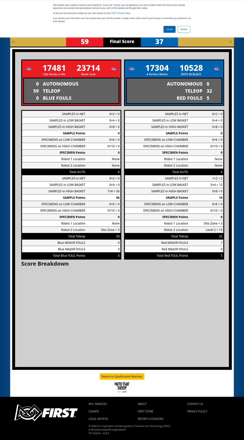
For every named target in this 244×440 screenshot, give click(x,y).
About (142, 404)
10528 (191, 67)
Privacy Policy (120, 13)
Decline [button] (183, 29)
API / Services (98, 404)
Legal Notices (98, 419)
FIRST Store (146, 411)
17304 (157, 67)
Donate (94, 411)
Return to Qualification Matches (122, 376)
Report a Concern (150, 419)
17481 (54, 67)
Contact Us (195, 404)
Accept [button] (169, 29)
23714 (88, 67)
